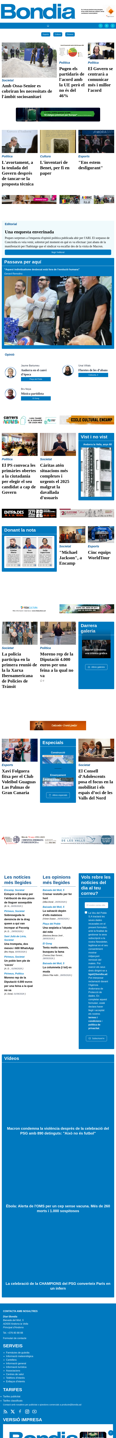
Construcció (58, 752)
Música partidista (32, 393)
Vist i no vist (94, 436)
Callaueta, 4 (93, 375)
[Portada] (48, 26)
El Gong (36, 398)
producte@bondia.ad (71, 1404)
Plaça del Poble (36, 379)
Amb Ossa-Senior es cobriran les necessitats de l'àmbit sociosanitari (27, 91)
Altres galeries (96, 667)
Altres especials (58, 795)
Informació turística (16, 1367)
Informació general (16, 1363)
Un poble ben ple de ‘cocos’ (17, 962)
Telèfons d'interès (15, 1378)
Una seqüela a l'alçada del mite (57, 929)
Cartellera (11, 1360)
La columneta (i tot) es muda (57, 969)
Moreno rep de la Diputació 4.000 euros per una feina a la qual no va (56, 664)
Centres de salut (15, 1374)
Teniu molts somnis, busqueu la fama (56, 949)
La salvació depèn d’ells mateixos (54, 913)
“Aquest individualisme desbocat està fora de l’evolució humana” (42, 269)
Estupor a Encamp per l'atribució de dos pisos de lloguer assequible (19, 898)
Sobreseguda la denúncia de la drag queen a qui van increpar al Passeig (17, 921)
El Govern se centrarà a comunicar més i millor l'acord (100, 79)
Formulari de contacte (14, 1338)
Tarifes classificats (13, 1400)
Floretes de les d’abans (93, 370)
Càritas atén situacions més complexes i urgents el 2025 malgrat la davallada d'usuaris (54, 481)
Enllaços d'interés (15, 1381)
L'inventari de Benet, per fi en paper (54, 168)
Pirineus (70, 34)
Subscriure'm (96, 1038)
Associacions (13, 1370)
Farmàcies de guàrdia (17, 1352)
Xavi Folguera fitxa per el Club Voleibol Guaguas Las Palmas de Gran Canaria (19, 781)
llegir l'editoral (58, 252)
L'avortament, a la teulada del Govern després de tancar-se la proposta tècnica (18, 173)
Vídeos (11, 1058)
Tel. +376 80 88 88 (13, 1333)
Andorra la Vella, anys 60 (97, 444)
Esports (46, 34)
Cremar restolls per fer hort (57, 896)
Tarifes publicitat (11, 1396)
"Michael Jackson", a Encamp (70, 558)
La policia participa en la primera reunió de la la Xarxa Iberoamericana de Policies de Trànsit (19, 670)
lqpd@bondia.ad (97, 974)
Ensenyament (58, 775)
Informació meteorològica (19, 1356)
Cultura (58, 34)
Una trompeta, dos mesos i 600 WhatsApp (19, 946)
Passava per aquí (22, 261)
